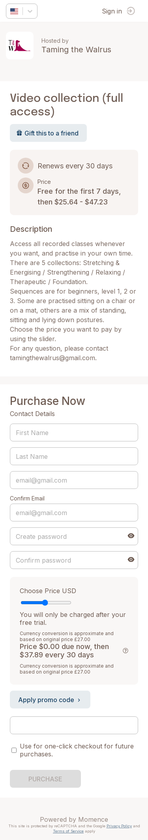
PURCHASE (45, 779)
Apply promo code (50, 700)
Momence (93, 819)
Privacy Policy (119, 826)
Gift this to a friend (47, 133)
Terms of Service (68, 831)
